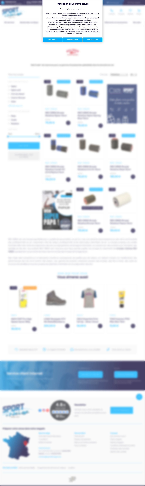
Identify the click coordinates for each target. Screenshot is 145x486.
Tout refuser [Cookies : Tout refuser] (52, 40)
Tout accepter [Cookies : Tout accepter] (92, 40)
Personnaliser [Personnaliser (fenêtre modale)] (72, 40)
